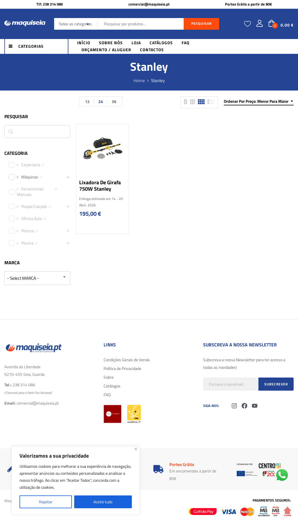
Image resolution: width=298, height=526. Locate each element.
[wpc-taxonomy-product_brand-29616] (37, 278)
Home (139, 80)
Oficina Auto (31, 218)
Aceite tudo (102, 502)
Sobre (108, 377)
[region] (76, 480)
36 (114, 101)
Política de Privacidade (122, 368)
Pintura (27, 230)
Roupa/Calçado (34, 206)
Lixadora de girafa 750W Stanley (100, 185)
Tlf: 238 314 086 (49, 4)
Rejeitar (45, 502)
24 (100, 101)
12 (87, 101)
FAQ (107, 395)
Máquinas (29, 177)
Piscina (27, 243)
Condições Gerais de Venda (127, 360)
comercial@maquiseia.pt (149, 4)
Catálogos (112, 386)
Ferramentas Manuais (30, 191)
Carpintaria (30, 164)
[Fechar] (135, 449)
